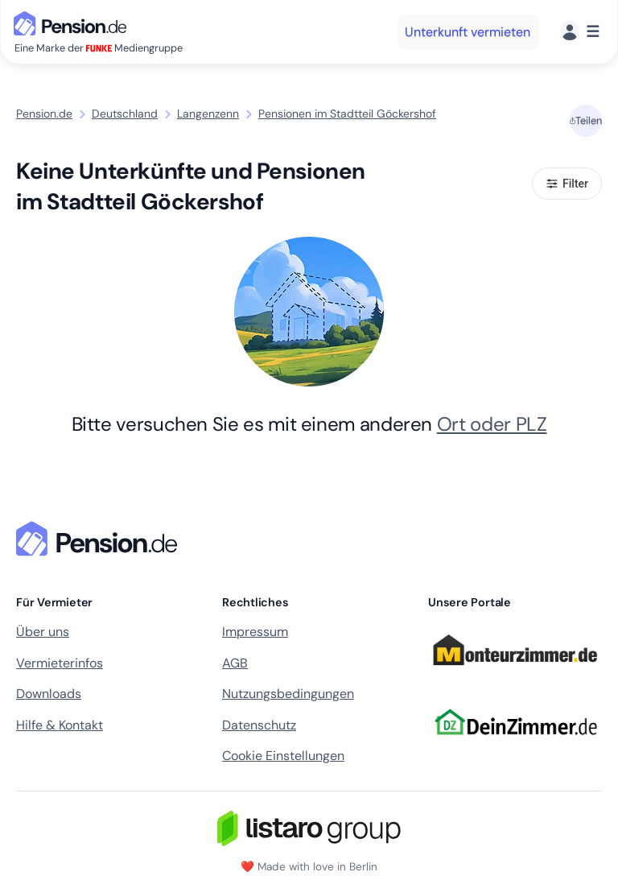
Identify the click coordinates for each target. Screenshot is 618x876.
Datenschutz (259, 725)
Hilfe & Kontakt (59, 725)
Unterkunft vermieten (467, 31)
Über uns (42, 631)
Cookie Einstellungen (283, 755)
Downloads (48, 693)
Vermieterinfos (59, 663)
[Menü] (579, 31)
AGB (235, 663)
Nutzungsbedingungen (288, 693)
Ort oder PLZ (492, 423)
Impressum (255, 631)
